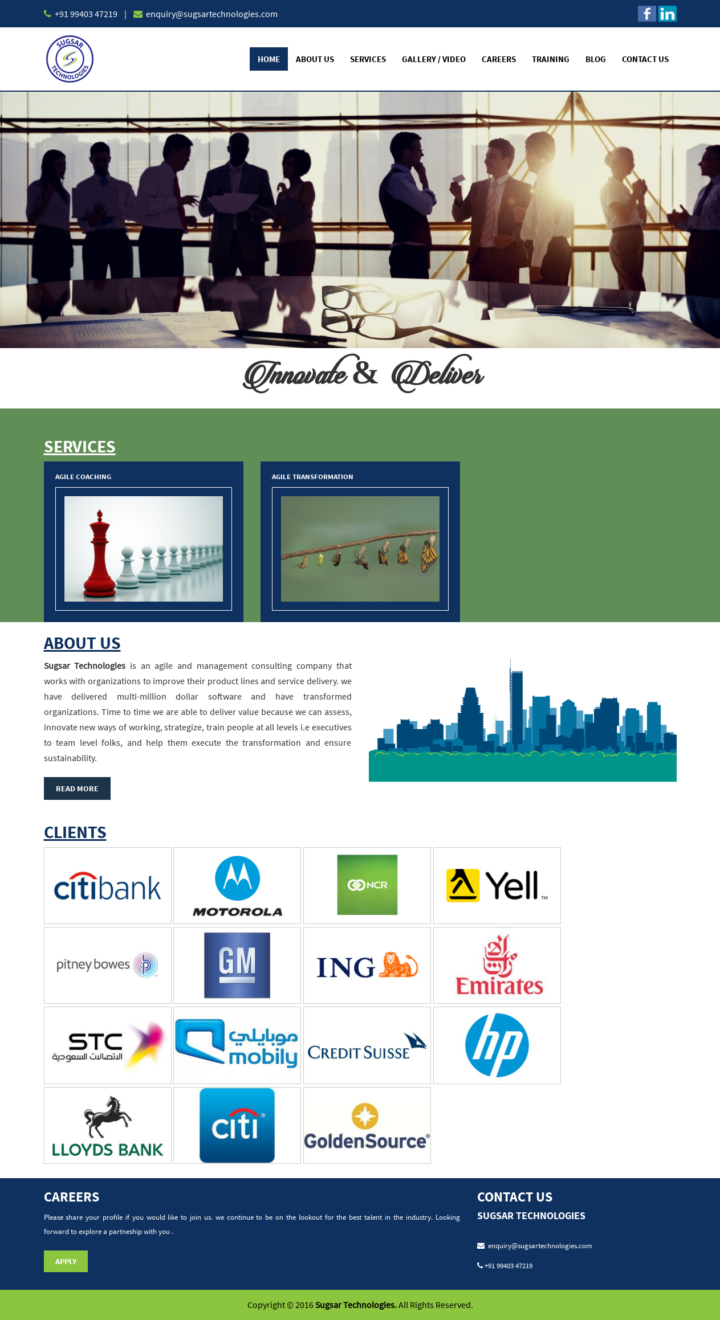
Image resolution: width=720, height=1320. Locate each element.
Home (269, 59)
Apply (65, 1261)
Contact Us (645, 59)
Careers (499, 59)
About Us (315, 59)
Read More (77, 788)
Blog (595, 59)
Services (368, 59)
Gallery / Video (434, 59)
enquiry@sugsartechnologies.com (211, 13)
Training (551, 59)
